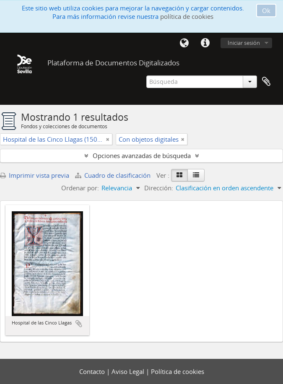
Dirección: (158, 188)
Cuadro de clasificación (113, 175)
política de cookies (186, 16)
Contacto (92, 371)
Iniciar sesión (244, 43)
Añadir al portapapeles (79, 323)
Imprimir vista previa (34, 175)
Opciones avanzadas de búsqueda (142, 155)
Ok (266, 10)
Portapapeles (266, 81)
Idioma (184, 43)
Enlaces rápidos (205, 43)
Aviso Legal (129, 371)
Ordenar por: (80, 188)
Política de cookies (177, 371)
